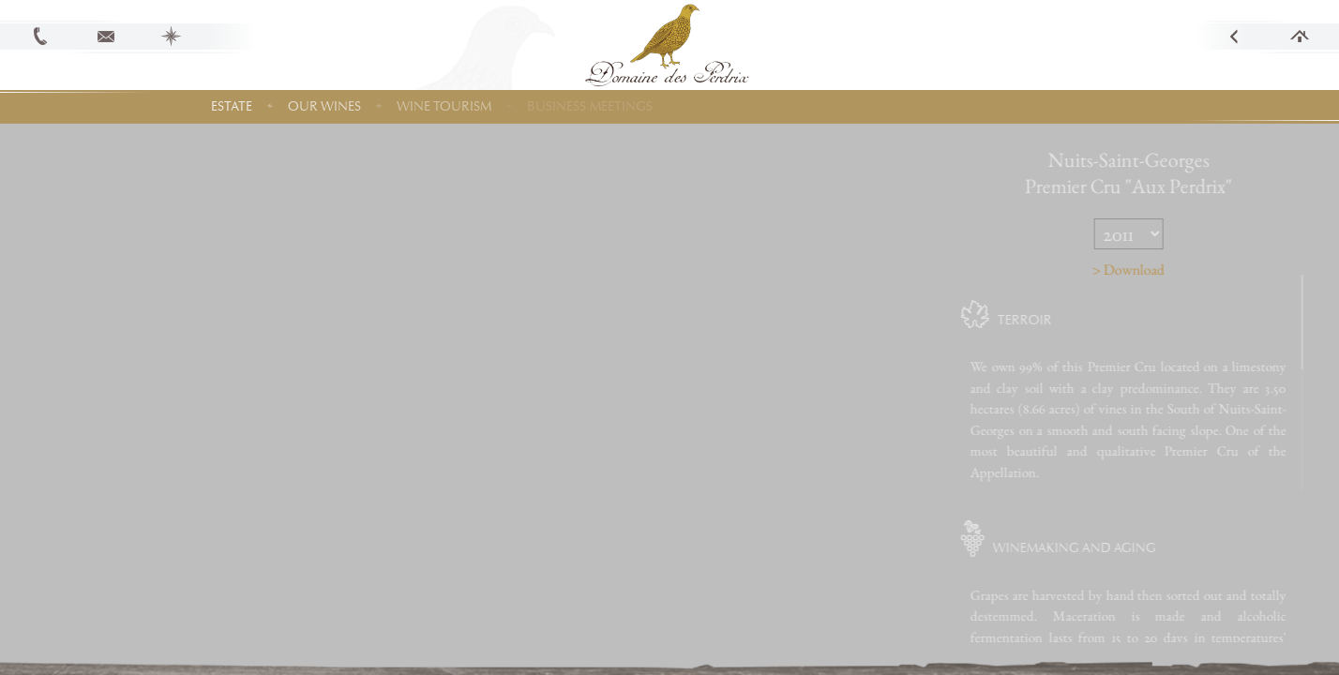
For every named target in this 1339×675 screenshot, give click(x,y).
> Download (1158, 269)
